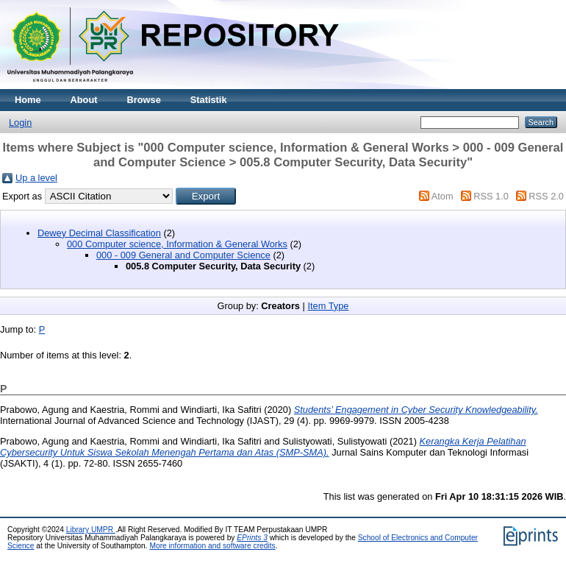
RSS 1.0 (491, 196)
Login (20, 122)
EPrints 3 (252, 538)
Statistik (208, 99)
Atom (442, 196)
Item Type (327, 305)
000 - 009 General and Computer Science (183, 255)
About (84, 99)
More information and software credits (212, 546)
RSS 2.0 (546, 196)
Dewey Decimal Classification (99, 232)
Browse (144, 99)
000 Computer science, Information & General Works (177, 244)
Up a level (36, 177)
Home (28, 99)
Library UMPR (90, 530)
